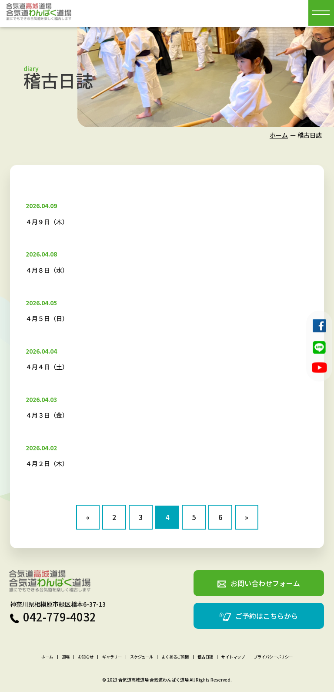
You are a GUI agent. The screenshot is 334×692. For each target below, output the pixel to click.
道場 (66, 657)
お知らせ (86, 657)
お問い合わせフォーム (258, 583)
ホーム (279, 135)
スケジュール (141, 657)
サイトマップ (233, 657)
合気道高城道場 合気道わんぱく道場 (153, 679)
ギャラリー (112, 657)
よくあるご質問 (175, 657)
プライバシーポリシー (273, 657)
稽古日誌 (205, 657)
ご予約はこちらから (259, 616)
